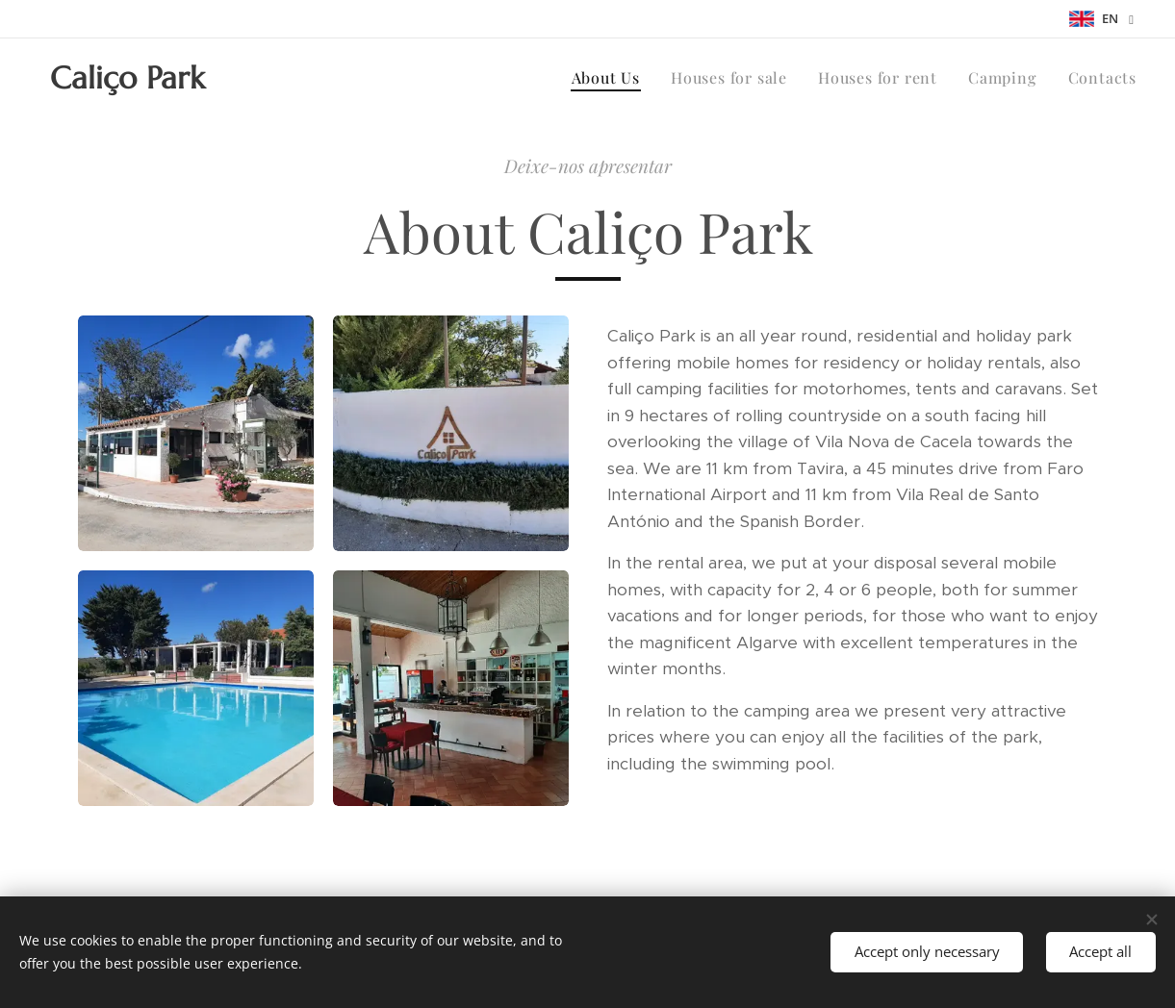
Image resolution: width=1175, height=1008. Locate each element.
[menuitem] (611, 78)
